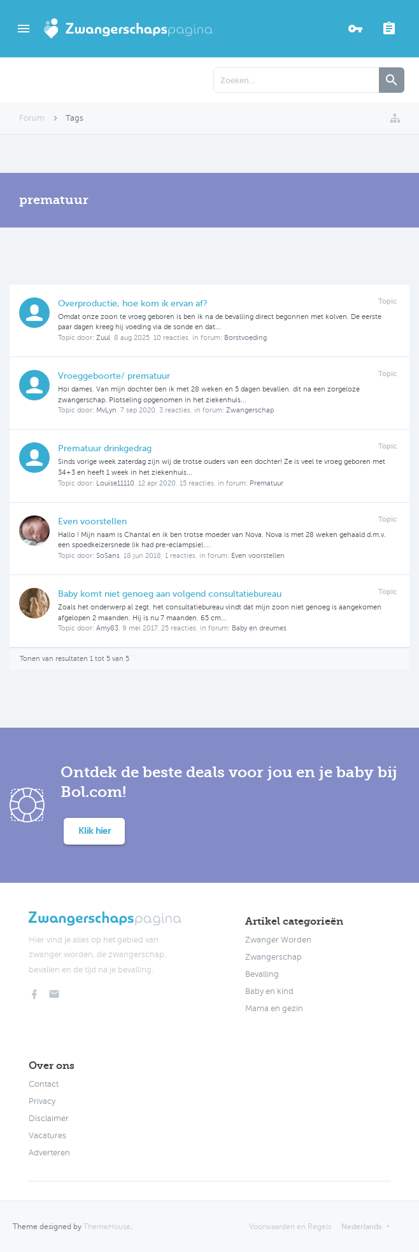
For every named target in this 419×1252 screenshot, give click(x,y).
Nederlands (361, 1226)
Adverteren (49, 1152)
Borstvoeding (245, 338)
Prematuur (266, 483)
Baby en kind (269, 991)
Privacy (42, 1101)
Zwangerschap (250, 410)
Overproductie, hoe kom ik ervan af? (133, 303)
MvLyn (106, 410)
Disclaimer (49, 1118)
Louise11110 (115, 483)
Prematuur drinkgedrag (105, 448)
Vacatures (47, 1135)
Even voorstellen (92, 521)
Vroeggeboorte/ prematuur (114, 376)
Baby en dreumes (259, 628)
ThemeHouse (107, 1226)
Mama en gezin (274, 1008)
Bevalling (262, 974)
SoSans (108, 556)
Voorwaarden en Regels (290, 1226)
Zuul (103, 338)
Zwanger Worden (278, 940)
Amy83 (107, 628)
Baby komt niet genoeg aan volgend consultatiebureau (169, 594)
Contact (44, 1084)
